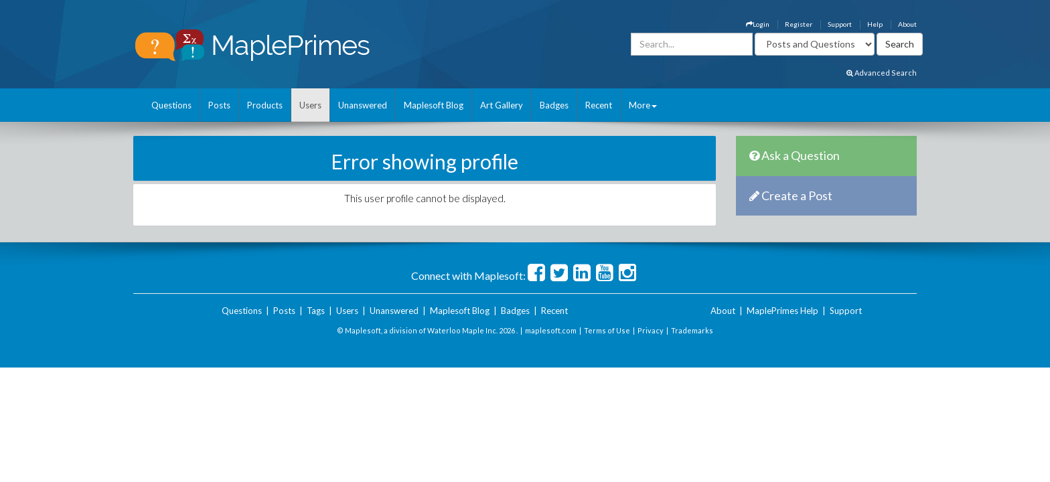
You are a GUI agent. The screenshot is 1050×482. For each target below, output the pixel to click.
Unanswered (362, 105)
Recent (598, 105)
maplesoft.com (551, 330)
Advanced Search (881, 72)
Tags (316, 310)
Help (875, 24)
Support (840, 24)
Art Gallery (501, 105)
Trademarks (692, 330)
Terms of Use (607, 330)
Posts (219, 105)
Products (265, 105)
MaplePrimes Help (782, 310)
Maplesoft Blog (433, 105)
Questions (171, 105)
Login (757, 24)
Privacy (651, 330)
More (643, 105)
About (907, 24)
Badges (554, 105)
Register (798, 24)
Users (310, 105)
